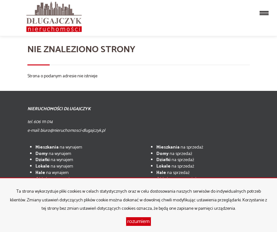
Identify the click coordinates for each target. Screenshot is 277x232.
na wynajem (58, 147)
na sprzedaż (179, 147)
